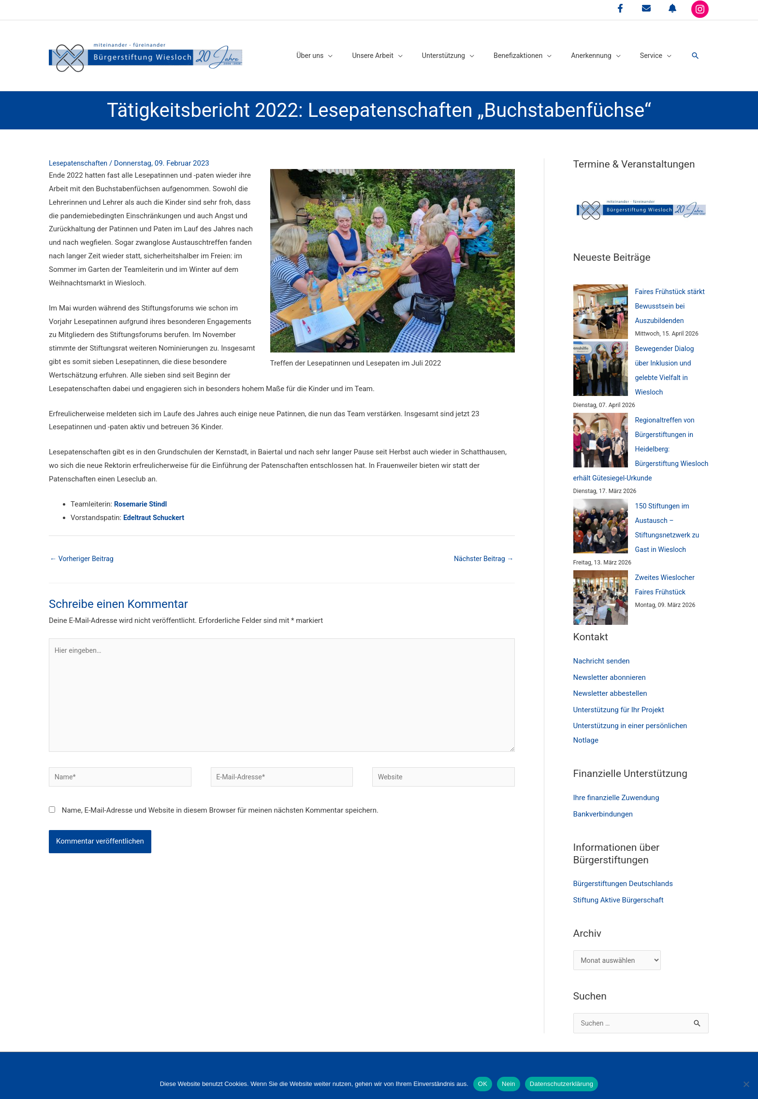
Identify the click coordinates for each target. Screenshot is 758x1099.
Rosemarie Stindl (142, 496)
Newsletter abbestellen (610, 685)
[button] (695, 51)
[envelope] (646, 8)
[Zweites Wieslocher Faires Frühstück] (600, 590)
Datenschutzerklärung (561, 1083)
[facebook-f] (620, 8)
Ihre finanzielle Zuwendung (616, 790)
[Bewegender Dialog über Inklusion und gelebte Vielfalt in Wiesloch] (600, 360)
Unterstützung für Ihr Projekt (618, 702)
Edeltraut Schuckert (155, 510)
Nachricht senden (601, 653)
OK (482, 1083)
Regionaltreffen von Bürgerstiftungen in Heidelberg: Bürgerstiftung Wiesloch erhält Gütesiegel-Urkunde (635, 441)
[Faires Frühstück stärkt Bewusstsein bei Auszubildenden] (600, 303)
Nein (508, 1083)
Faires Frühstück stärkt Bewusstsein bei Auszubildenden (672, 298)
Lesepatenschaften (80, 155)
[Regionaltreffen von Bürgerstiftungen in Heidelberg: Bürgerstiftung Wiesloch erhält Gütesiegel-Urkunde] (600, 432)
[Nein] (746, 1084)
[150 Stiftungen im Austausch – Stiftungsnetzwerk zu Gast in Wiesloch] (600, 518)
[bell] (672, 8)
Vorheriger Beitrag (83, 551)
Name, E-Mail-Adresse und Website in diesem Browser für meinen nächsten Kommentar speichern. (220, 810)
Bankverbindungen (603, 806)
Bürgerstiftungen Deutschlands (623, 876)
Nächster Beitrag (482, 551)
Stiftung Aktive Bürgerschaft (618, 892)
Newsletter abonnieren (609, 669)
